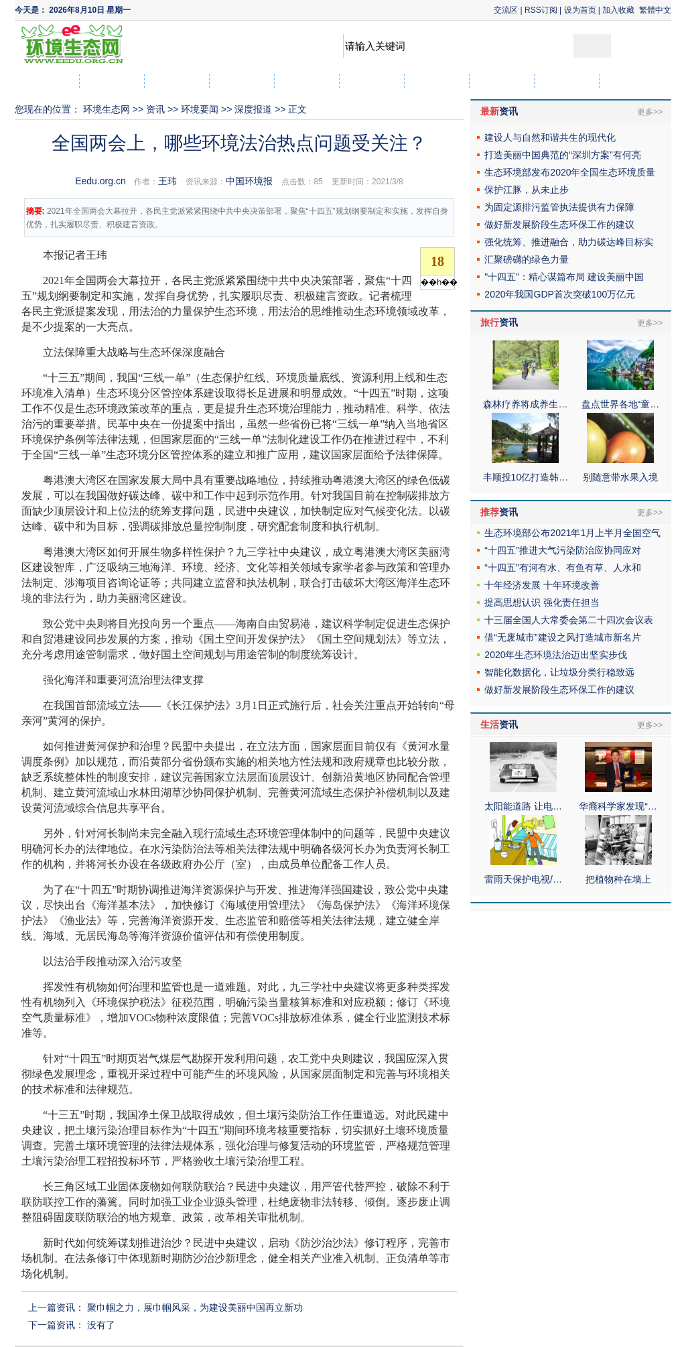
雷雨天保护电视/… (523, 879)
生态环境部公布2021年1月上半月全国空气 (572, 532)
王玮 (167, 181)
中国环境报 (249, 181)
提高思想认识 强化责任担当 (542, 602)
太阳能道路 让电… (523, 806)
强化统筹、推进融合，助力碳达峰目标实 (568, 242)
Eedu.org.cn (100, 181)
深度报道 (253, 109)
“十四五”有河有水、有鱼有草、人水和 (562, 567)
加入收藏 (618, 10)
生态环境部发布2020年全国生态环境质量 (569, 172)
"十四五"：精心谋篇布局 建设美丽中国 (564, 276)
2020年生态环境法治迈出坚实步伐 (555, 654)
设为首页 (580, 10)
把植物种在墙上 (618, 879)
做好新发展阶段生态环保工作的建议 (559, 224)
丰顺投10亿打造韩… (526, 477)
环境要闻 (199, 109)
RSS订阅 (541, 10)
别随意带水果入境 (620, 477)
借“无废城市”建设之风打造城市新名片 (562, 637)
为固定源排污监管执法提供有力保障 (559, 207)
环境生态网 (106, 109)
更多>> (650, 112)
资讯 (155, 109)
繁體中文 (655, 10)
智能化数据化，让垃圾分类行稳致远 (559, 672)
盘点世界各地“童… (620, 404)
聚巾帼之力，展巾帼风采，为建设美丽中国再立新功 (195, 1307)
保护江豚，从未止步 (526, 189)
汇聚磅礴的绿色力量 (526, 259)
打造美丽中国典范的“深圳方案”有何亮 (562, 154)
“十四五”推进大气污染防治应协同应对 (562, 550)
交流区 (506, 10)
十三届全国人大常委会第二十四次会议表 (568, 620)
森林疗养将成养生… (525, 404)
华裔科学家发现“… (618, 806)
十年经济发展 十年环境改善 (542, 585)
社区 (631, 81)
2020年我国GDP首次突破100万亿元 (559, 294)
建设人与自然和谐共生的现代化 (550, 137)
